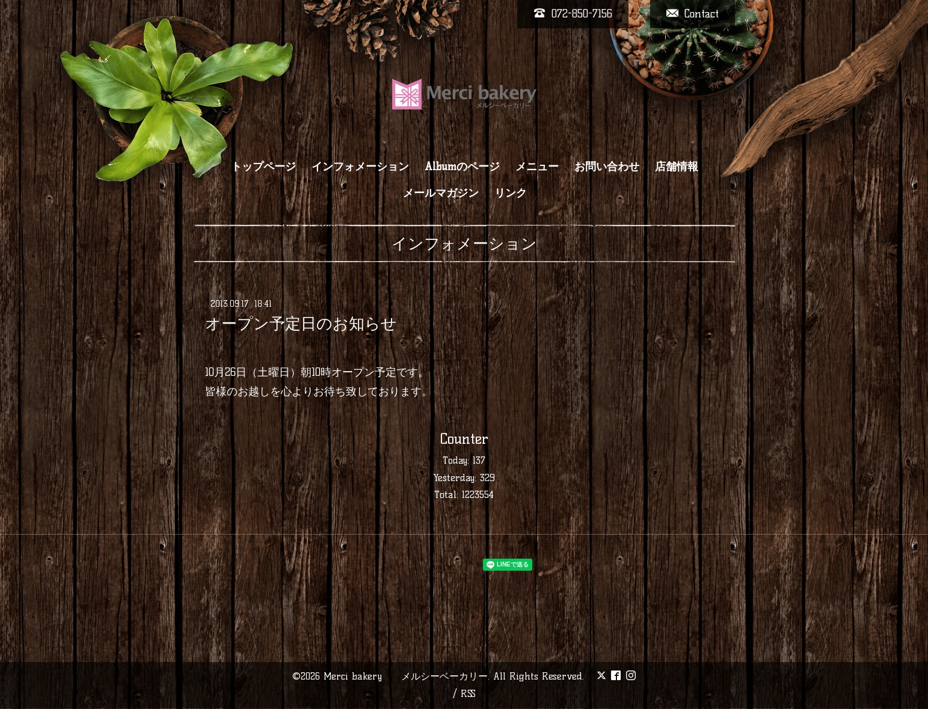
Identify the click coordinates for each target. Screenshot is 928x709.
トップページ (263, 166)
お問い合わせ (606, 166)
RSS (468, 693)
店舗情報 (676, 166)
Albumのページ (462, 166)
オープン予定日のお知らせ (301, 323)
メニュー (537, 166)
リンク (510, 193)
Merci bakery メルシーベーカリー (406, 676)
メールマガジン (441, 193)
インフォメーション (360, 166)
